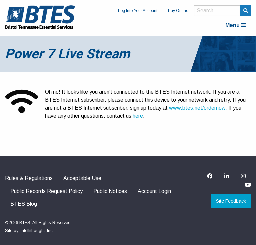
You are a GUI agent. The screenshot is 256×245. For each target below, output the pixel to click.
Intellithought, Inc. (37, 230)
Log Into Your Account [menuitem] (137, 10)
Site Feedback (231, 201)
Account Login (154, 191)
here (138, 116)
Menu (235, 25)
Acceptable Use (82, 178)
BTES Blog (23, 204)
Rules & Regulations (29, 178)
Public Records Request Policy (46, 191)
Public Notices (110, 191)
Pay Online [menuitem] (178, 10)
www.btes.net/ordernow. (198, 108)
